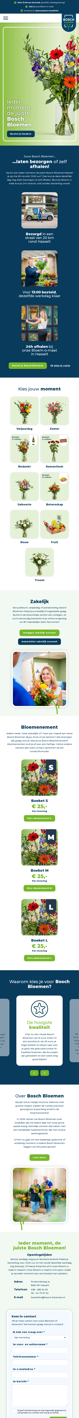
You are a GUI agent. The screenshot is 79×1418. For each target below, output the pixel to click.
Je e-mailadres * (24, 1369)
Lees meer (39, 1157)
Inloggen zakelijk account (39, 632)
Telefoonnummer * (25, 1356)
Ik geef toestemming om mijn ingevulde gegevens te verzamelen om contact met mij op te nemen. (42, 1411)
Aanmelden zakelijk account (39, 641)
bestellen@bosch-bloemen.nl (48, 1297)
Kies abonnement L (39, 958)
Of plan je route (60, 365)
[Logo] (69, 21)
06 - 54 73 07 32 (40, 1293)
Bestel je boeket (20, 133)
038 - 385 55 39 (39, 1289)
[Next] (44, 1073)
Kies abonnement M (39, 888)
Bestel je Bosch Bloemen (27, 365)
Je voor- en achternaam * (30, 1344)
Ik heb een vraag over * (29, 1332)
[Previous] (34, 1073)
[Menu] (5, 18)
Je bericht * (21, 1381)
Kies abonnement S (39, 818)
